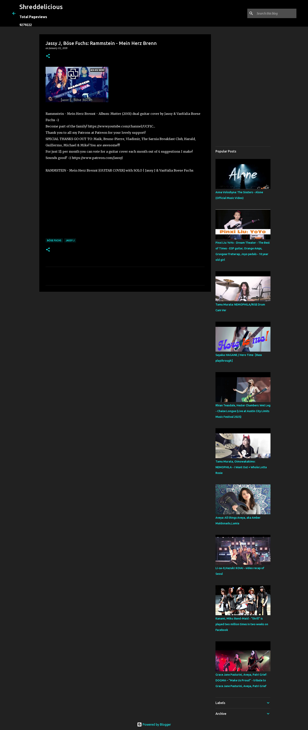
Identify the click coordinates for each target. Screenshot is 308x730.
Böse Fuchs (54, 240)
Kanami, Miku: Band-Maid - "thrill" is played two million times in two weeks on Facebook (241, 624)
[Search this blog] (275, 13)
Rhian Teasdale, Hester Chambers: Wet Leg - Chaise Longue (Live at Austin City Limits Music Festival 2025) (242, 411)
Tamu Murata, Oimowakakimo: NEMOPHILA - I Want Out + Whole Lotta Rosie (241, 467)
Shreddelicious (41, 6)
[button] (48, 56)
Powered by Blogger (154, 724)
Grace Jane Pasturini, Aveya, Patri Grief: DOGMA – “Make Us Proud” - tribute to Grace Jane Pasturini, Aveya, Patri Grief (241, 680)
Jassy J (70, 240)
